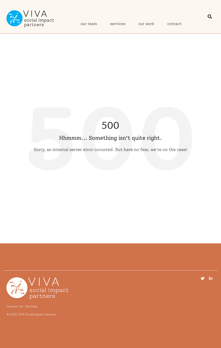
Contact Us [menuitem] (14, 306)
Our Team (89, 23)
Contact (174, 23)
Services (117, 23)
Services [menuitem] (31, 306)
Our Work (146, 23)
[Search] (209, 16)
